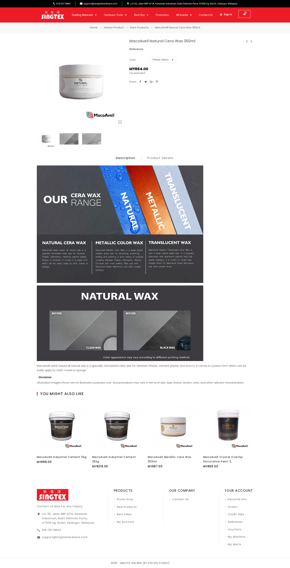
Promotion (162, 15)
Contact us (180, 499)
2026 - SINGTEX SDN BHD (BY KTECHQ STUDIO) (140, 563)
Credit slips (235, 514)
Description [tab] (125, 158)
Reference (136, 49)
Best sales (124, 514)
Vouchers (234, 529)
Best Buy (141, 15)
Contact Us (206, 15)
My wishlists (236, 537)
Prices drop (124, 499)
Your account (239, 490)
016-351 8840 (51, 530)
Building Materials (84, 15)
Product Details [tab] (160, 158)
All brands (184, 15)
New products (126, 507)
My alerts (234, 544)
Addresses (235, 522)
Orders (232, 507)
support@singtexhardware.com (65, 537)
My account (125, 522)
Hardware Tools (115, 15)
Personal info (237, 499)
